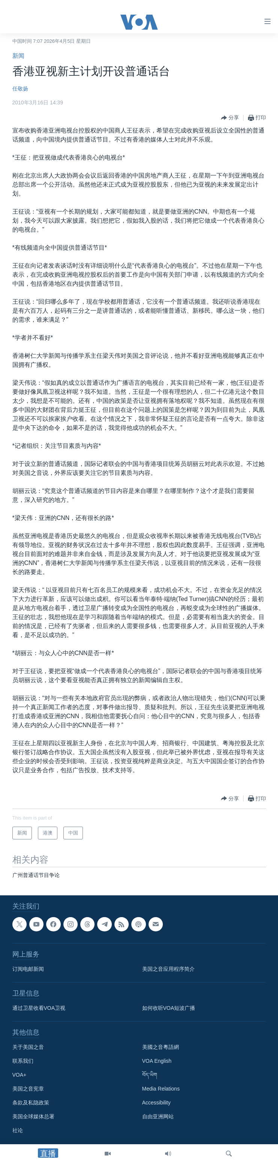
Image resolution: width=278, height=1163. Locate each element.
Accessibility (156, 1103)
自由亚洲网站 (158, 1116)
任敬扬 (20, 89)
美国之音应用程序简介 (168, 969)
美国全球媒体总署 (33, 1116)
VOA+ (19, 1075)
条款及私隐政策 (30, 1103)
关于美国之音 (28, 1047)
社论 (17, 1130)
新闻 (18, 56)
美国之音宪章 (28, 1089)
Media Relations (161, 1089)
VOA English (157, 1061)
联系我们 (22, 1061)
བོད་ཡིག (149, 1075)
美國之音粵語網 (160, 1047)
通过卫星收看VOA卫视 (39, 1008)
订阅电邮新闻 (28, 969)
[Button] (230, 117)
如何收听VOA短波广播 (168, 1008)
